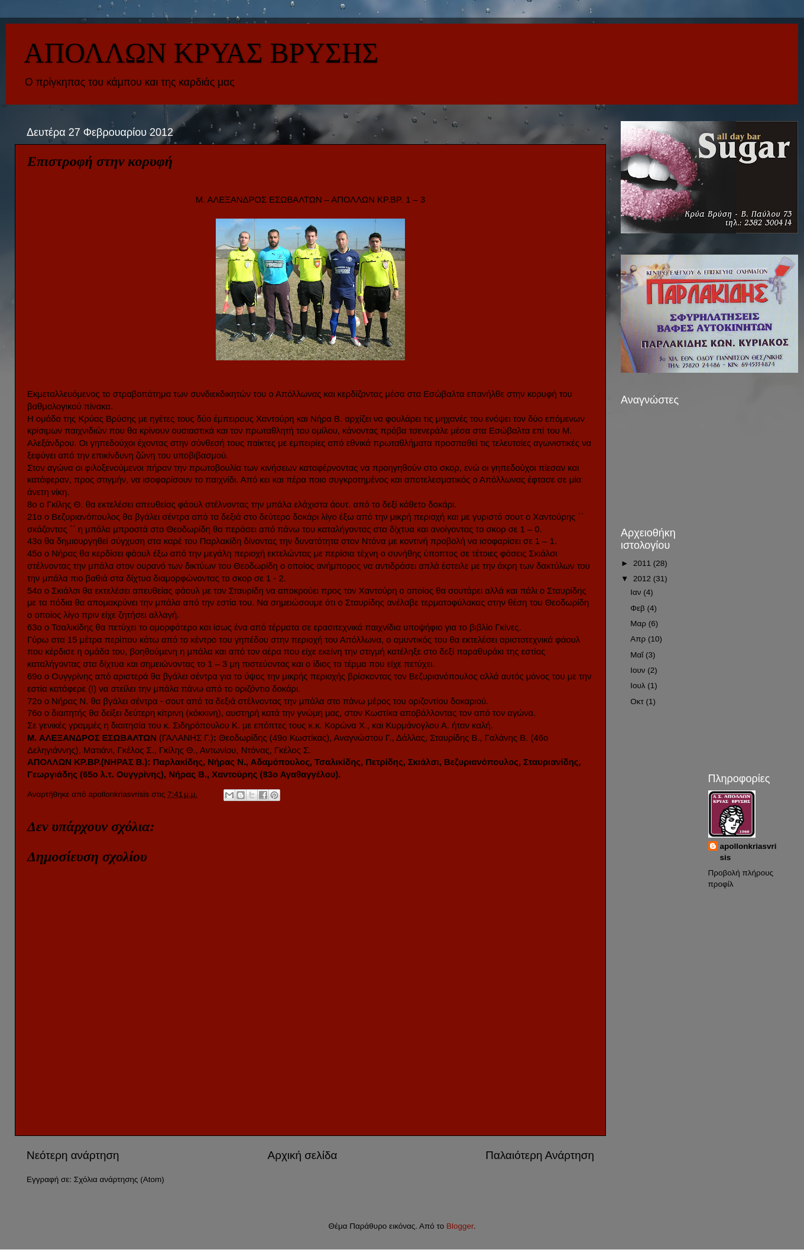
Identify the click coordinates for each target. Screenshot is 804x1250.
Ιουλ (638, 685)
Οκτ (638, 701)
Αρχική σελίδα (303, 1155)
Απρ (639, 638)
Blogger (460, 1226)
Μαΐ (638, 654)
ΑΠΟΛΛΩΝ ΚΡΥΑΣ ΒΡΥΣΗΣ (201, 53)
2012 (643, 578)
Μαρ (639, 623)
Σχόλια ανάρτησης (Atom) (119, 1179)
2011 (643, 563)
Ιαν (636, 592)
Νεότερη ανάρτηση (73, 1155)
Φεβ (638, 608)
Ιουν (638, 670)
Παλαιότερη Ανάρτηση (539, 1155)
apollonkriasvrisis (748, 852)
